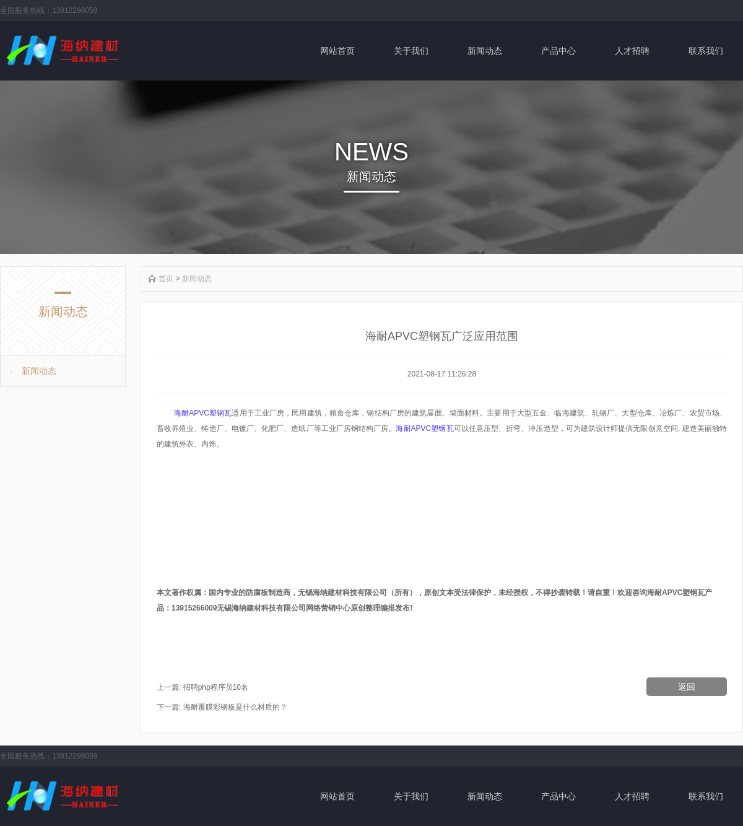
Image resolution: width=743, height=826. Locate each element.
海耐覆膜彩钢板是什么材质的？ (235, 707)
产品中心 (558, 51)
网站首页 (337, 51)
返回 (686, 687)
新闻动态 (484, 51)
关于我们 (411, 51)
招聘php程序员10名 (215, 687)
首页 (166, 278)
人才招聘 (632, 51)
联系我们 (706, 51)
